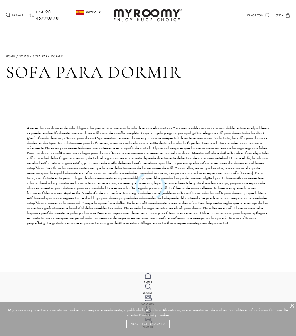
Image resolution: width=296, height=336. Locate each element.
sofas (24, 56)
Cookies (164, 315)
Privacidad (146, 315)
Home (10, 56)
